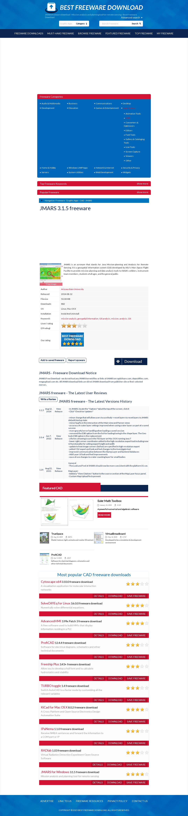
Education (73, 108)
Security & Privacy (131, 167)
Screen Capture (133, 151)
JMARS (88, 200)
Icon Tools (130, 147)
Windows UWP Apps (78, 167)
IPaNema (47, 729)
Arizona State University (72, 289)
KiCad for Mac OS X (54, 707)
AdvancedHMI (51, 621)
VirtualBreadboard (115, 533)
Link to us (64, 801)
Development (48, 108)
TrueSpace (57, 533)
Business (73, 103)
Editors (129, 130)
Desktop (127, 103)
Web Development (104, 172)
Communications (104, 103)
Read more (104, 514)
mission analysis (69, 318)
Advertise (46, 801)
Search (135, 23)
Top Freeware (144, 33)
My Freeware (166, 33)
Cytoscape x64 (51, 581)
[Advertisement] (94, 67)
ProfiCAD (56, 554)
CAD (128, 117)
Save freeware (136, 595)
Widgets (127, 172)
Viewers (129, 156)
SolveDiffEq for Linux (55, 603)
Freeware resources (89, 801)
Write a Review (48, 399)
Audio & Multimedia (51, 103)
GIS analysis (104, 318)
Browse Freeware (90, 33)
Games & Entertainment (107, 108)
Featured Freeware (118, 33)
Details (98, 595)
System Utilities (76, 172)
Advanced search (130, 17)
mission (115, 318)
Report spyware (76, 360)
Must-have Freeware (60, 33)
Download (128, 361)
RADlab (46, 750)
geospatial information (87, 318)
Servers (45, 172)
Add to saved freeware (52, 360)
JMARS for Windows (55, 772)
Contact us (140, 801)
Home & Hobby (49, 167)
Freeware (60, 200)
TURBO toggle (51, 685)
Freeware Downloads (28, 33)
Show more (142, 183)
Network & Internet (105, 167)
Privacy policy (118, 801)
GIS (129, 318)
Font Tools (130, 134)
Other (128, 160)
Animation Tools (133, 113)
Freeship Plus (50, 664)
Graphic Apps (129, 108)
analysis (123, 318)
